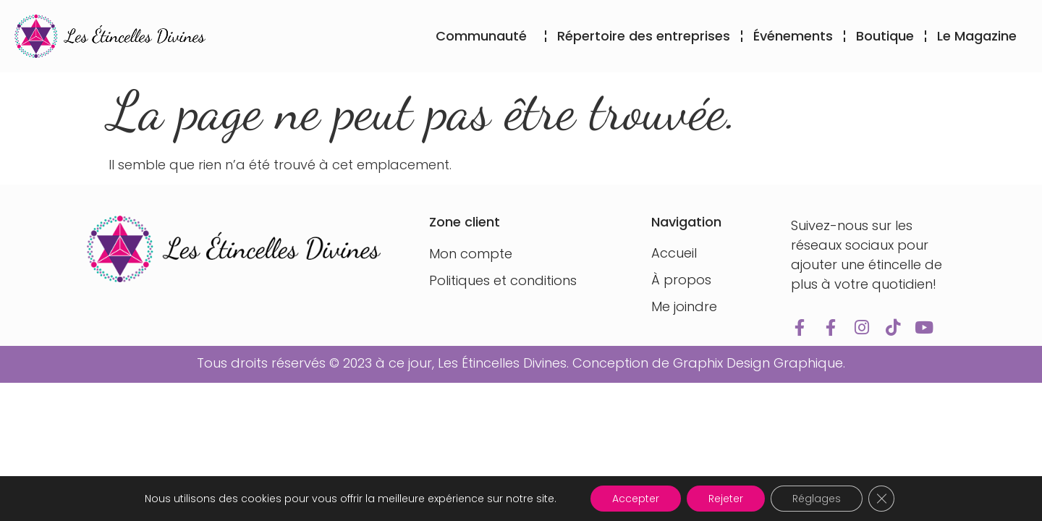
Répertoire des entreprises (643, 36)
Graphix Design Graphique (758, 363)
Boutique (885, 36)
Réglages (816, 498)
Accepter (635, 498)
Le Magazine (977, 36)
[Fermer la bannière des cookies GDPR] (881, 499)
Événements (793, 36)
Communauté (485, 36)
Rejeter (725, 498)
